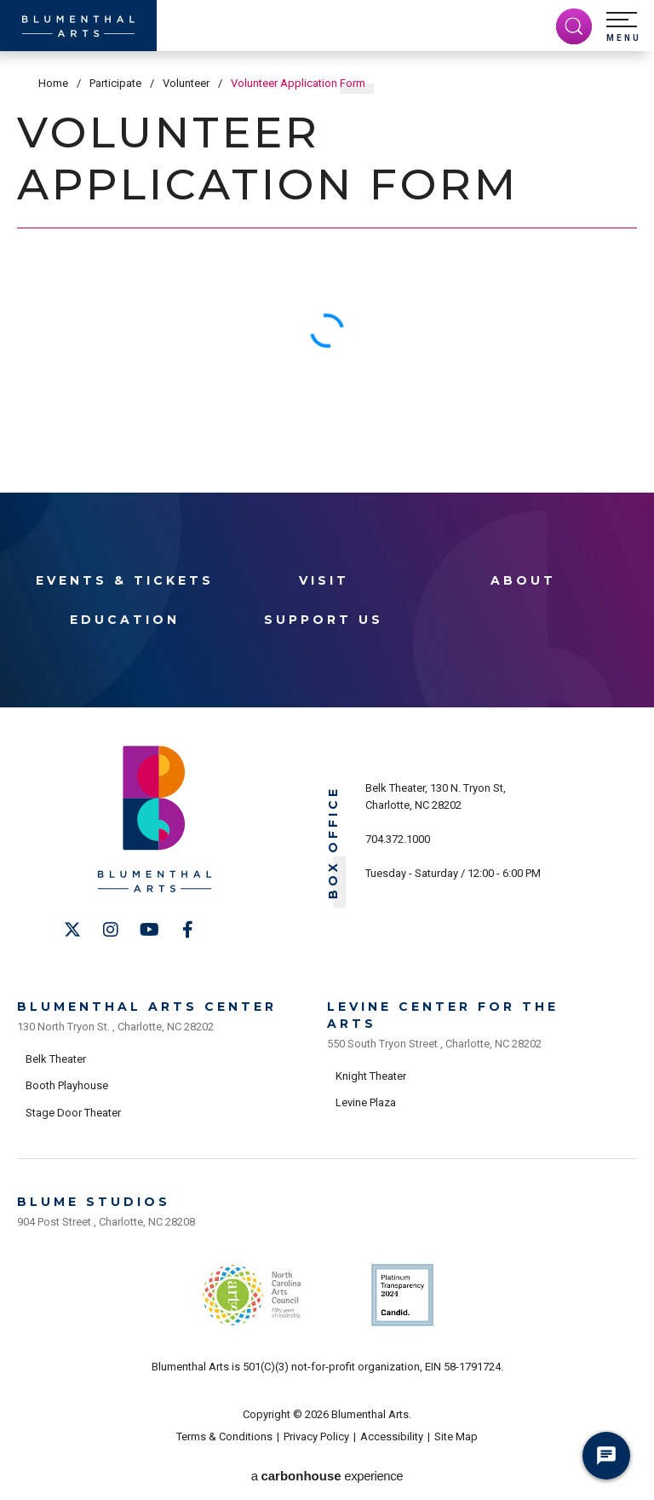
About (523, 580)
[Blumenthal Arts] (78, 25)
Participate (115, 83)
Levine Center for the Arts (443, 1015)
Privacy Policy (316, 1436)
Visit (324, 580)
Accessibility (391, 1436)
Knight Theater (371, 1076)
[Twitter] (72, 930)
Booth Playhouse (67, 1085)
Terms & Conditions (224, 1436)
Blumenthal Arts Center (147, 1006)
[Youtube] (149, 930)
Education (125, 619)
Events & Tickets (125, 580)
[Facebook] (187, 930)
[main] (327, 242)
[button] (623, 27)
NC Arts (252, 1295)
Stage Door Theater (73, 1112)
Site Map (456, 1436)
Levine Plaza (366, 1102)
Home (53, 83)
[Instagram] (111, 930)
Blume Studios (93, 1201)
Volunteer (186, 83)
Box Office (333, 842)
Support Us (323, 619)
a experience (327, 1475)
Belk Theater (56, 1059)
